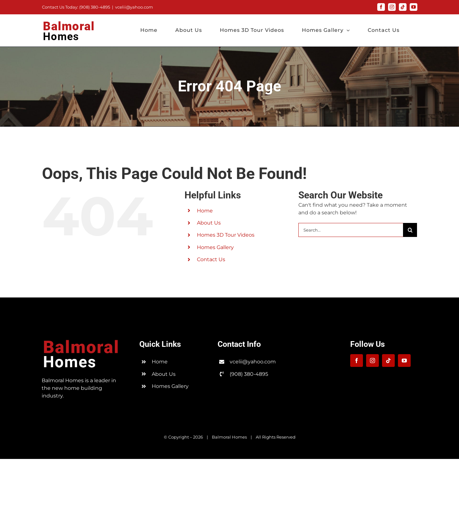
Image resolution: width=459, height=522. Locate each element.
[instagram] (372, 360)
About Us (209, 223)
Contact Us (211, 259)
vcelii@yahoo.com (134, 7)
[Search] (410, 230)
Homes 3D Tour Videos (225, 235)
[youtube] (404, 360)
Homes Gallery (215, 247)
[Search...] (350, 230)
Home (205, 211)
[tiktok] (388, 360)
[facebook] (356, 360)
